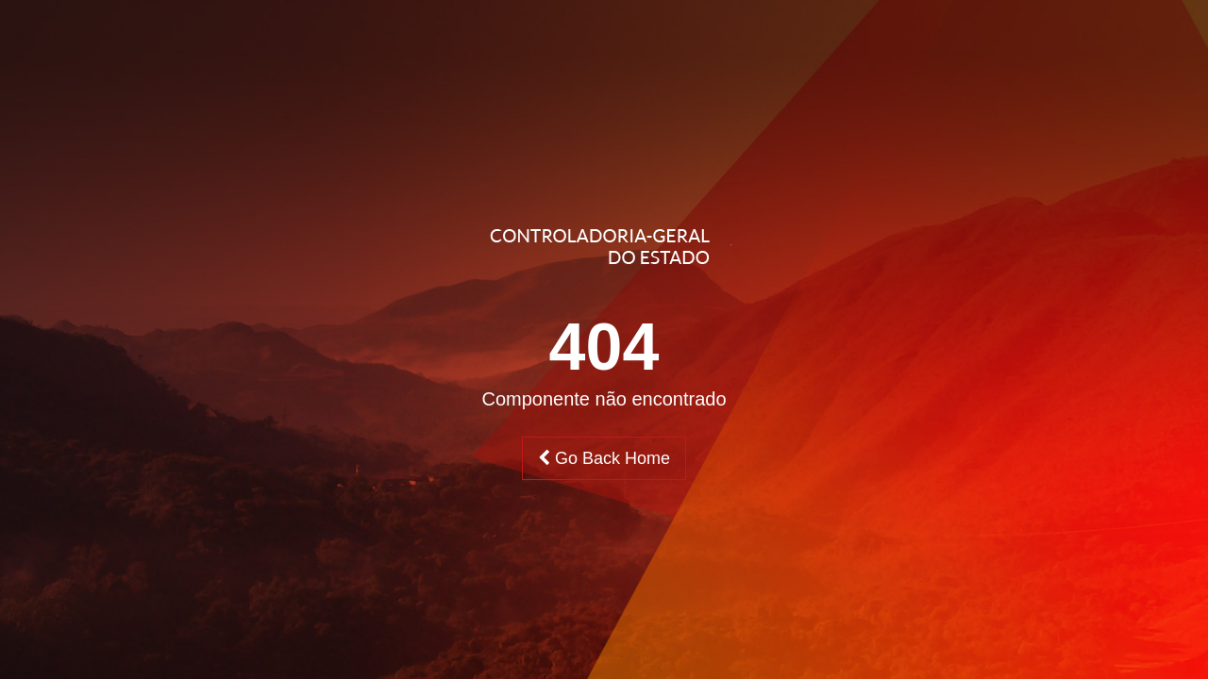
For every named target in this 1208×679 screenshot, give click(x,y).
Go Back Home (604, 458)
